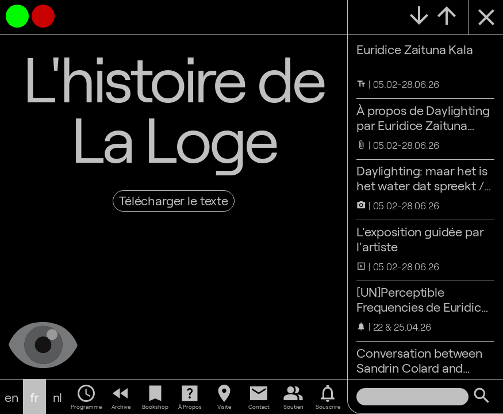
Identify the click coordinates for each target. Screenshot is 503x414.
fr (34, 396)
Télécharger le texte (173, 200)
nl (58, 396)
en (11, 396)
